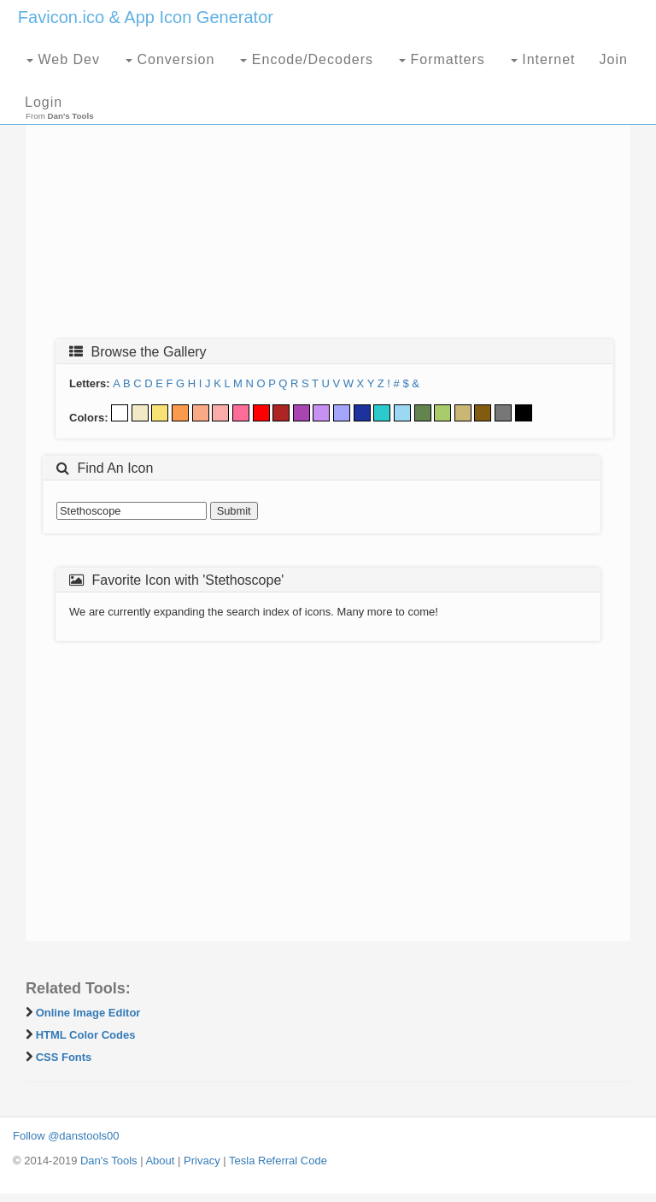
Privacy (202, 1160)
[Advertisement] (328, 202)
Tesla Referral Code (278, 1160)
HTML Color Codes (86, 1034)
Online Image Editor (88, 1012)
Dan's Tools (109, 1160)
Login (43, 102)
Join (614, 59)
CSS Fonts (64, 1057)
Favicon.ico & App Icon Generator (145, 17)
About (159, 1160)
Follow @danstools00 (66, 1135)
